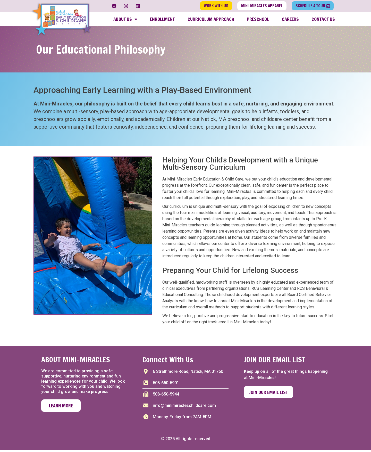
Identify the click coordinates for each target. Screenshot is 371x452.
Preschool (258, 20)
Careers (290, 20)
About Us (125, 20)
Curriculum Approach (211, 20)
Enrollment (162, 20)
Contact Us (323, 20)
